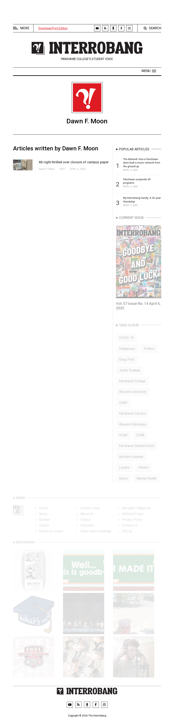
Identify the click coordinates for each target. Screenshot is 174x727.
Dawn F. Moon (47, 173)
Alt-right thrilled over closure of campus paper (74, 166)
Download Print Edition (53, 28)
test (62, 173)
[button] (148, 71)
